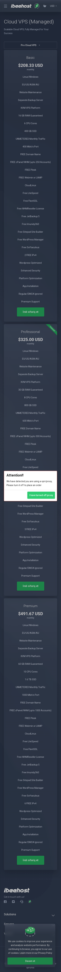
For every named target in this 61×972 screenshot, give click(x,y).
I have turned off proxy (41, 495)
